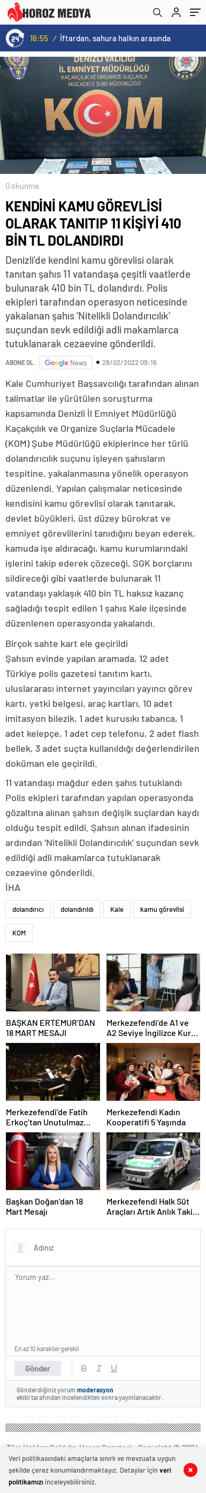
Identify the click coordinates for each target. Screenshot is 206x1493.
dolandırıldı (77, 909)
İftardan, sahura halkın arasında (115, 38)
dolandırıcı (28, 909)
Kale (117, 909)
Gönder (37, 1368)
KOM (19, 932)
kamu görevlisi (162, 909)
